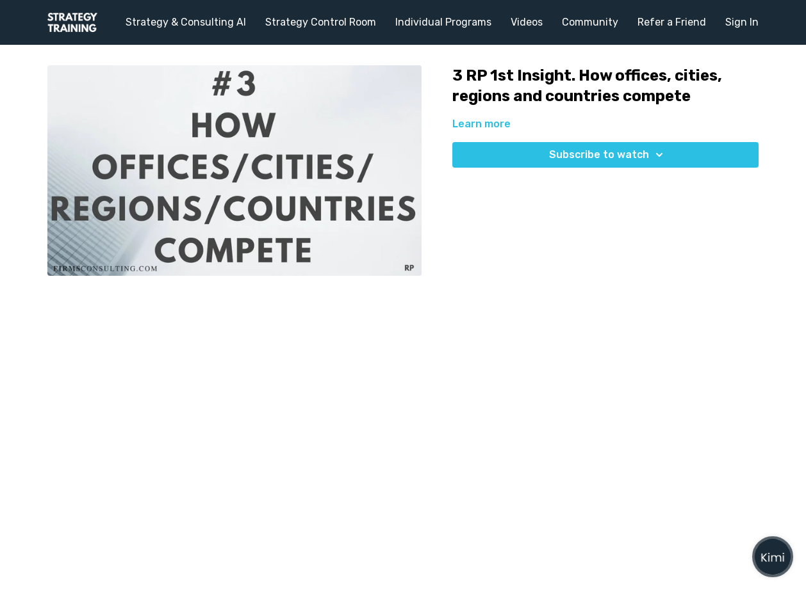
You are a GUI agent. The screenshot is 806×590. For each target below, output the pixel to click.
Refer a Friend (671, 22)
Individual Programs (443, 22)
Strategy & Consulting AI (186, 22)
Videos (527, 22)
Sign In (742, 22)
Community (590, 22)
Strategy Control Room (320, 22)
